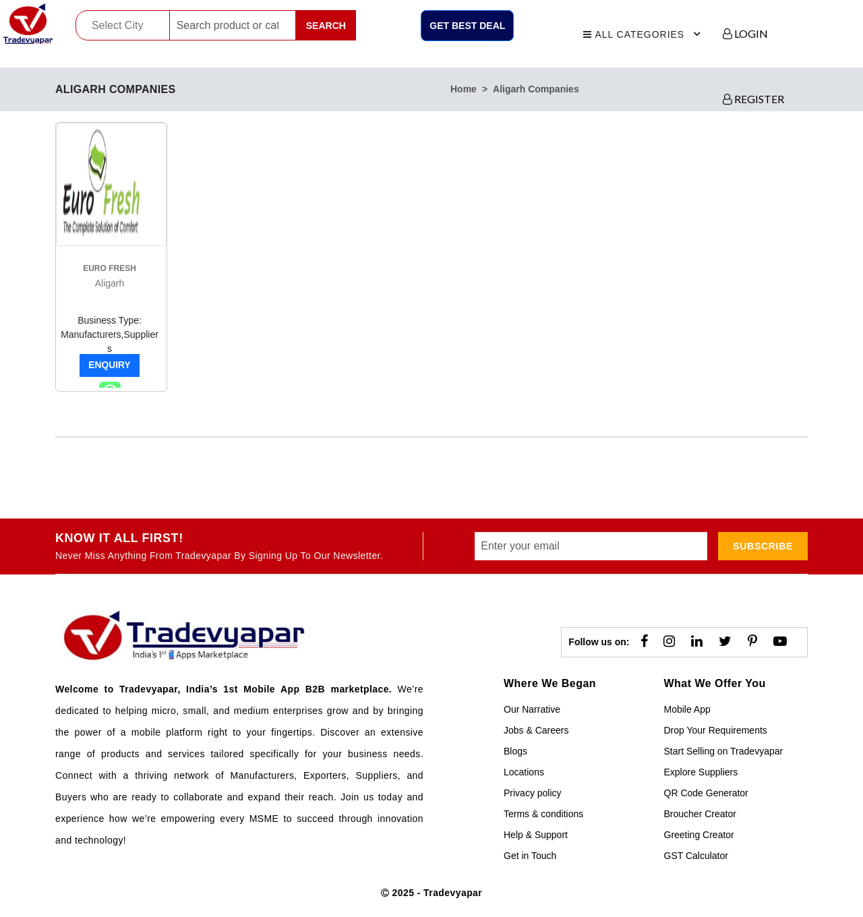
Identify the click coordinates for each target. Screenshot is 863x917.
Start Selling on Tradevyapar (723, 751)
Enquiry (109, 365)
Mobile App (687, 709)
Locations (524, 772)
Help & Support (536, 834)
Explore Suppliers (701, 772)
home (463, 89)
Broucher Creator (700, 813)
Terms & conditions (543, 813)
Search (326, 25)
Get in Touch (530, 855)
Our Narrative (532, 709)
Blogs (515, 751)
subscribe (763, 546)
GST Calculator (696, 855)
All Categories (644, 32)
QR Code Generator (706, 793)
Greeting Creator (699, 834)
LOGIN (745, 33)
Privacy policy (533, 793)
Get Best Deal (467, 25)
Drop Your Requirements (715, 730)
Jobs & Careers (536, 730)
